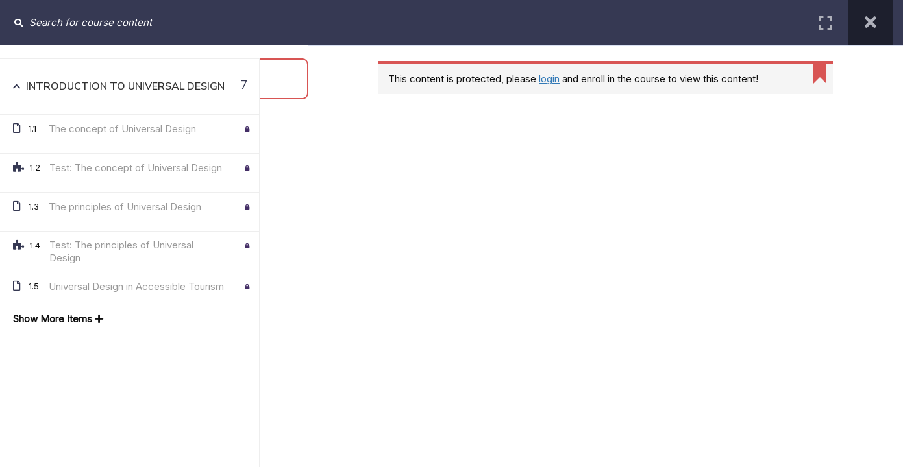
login (549, 79)
